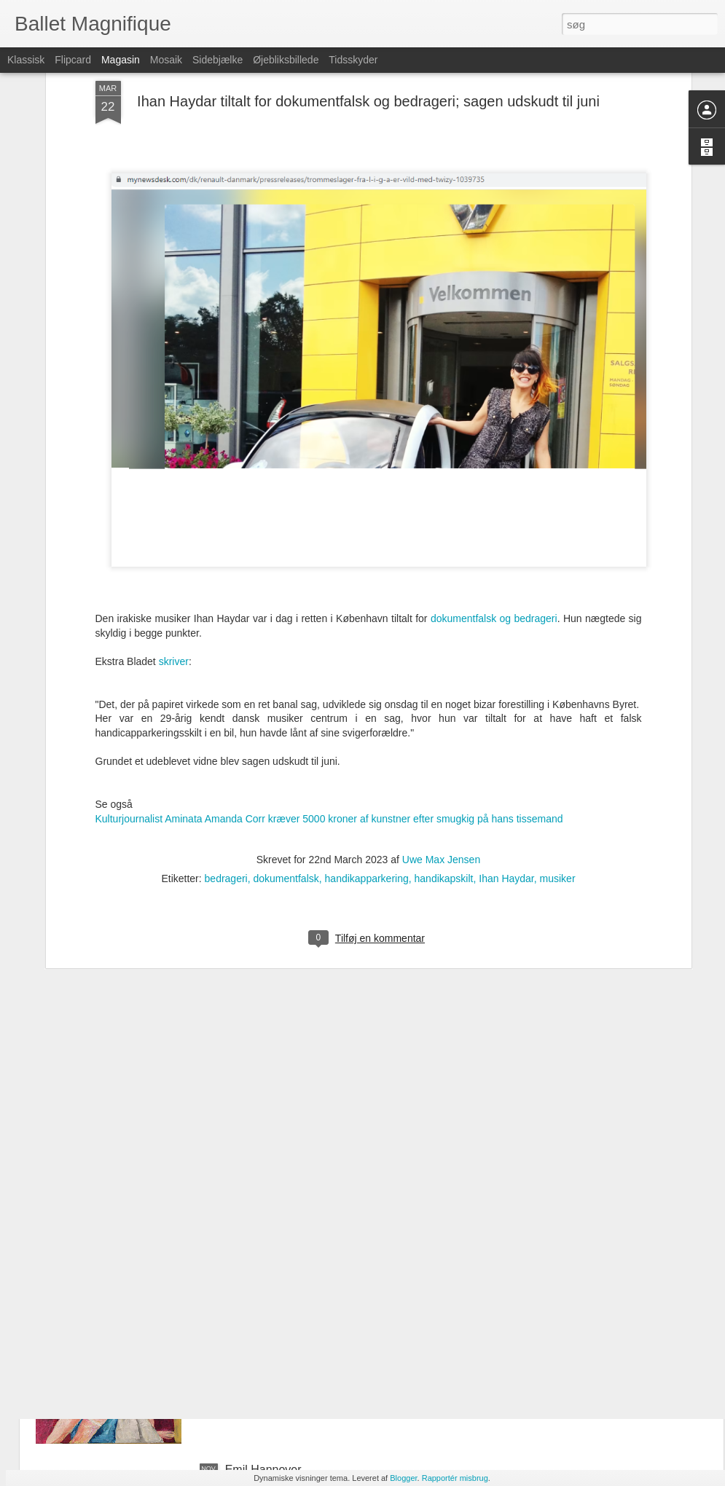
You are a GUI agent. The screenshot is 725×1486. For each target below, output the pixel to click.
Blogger (403, 1478)
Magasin (120, 60)
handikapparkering (367, 775)
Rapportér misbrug (455, 1478)
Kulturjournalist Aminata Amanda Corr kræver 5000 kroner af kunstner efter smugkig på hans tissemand (329, 715)
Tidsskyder (353, 60)
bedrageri (226, 775)
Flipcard (73, 60)
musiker (558, 775)
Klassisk (25, 60)
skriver (174, 558)
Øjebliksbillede (285, 60)
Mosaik (166, 60)
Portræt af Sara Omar (281, 1304)
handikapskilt (444, 775)
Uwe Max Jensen (441, 756)
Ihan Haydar (506, 775)
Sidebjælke (217, 60)
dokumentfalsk (286, 775)
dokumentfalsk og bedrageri (494, 516)
